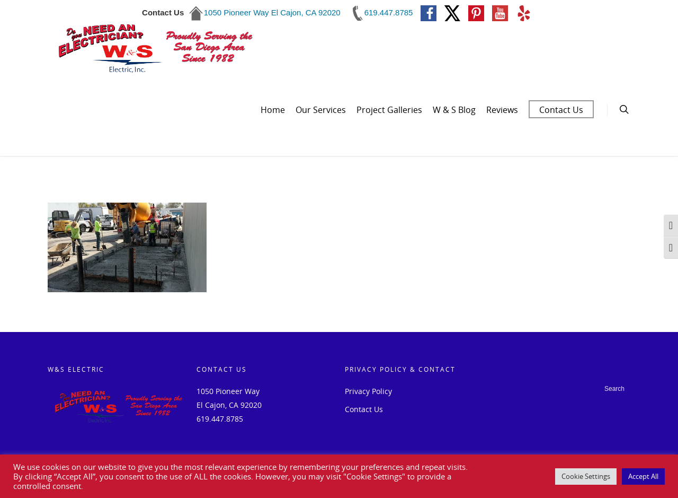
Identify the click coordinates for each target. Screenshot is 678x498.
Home (273, 110)
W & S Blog (454, 110)
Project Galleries (389, 110)
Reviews (502, 110)
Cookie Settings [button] (585, 476)
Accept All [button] (643, 476)
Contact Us (561, 110)
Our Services (321, 110)
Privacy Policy (368, 391)
